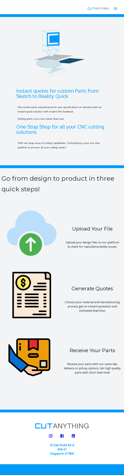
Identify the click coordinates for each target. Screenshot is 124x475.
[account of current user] (115, 8)
